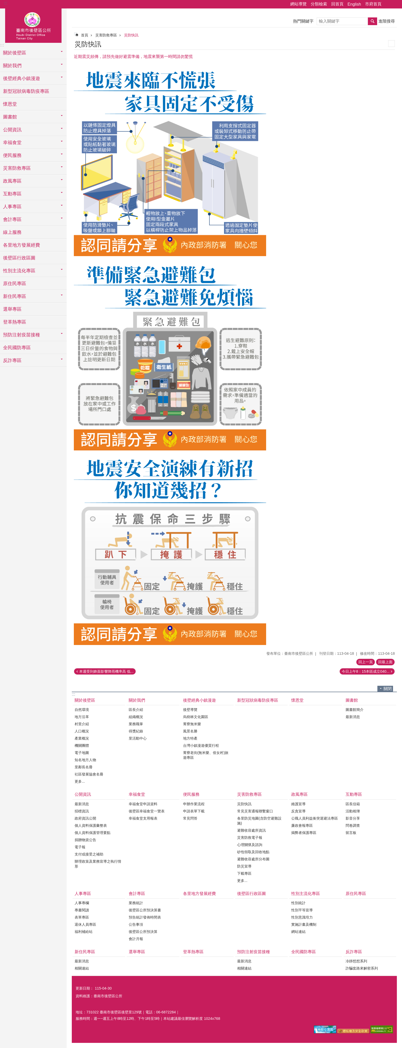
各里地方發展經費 (21, 245)
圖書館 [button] (10, 116)
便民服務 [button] (12, 155)
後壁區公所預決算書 (145, 910)
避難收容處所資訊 (251, 830)
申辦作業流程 (194, 804)
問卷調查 (353, 825)
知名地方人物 (85, 760)
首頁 (84, 35)
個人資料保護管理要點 (92, 833)
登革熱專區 (14, 322)
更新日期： (85, 988)
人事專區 (83, 893)
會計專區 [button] (12, 219)
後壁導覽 (190, 710)
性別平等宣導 (302, 910)
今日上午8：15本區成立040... (365, 671)
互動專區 (354, 794)
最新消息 (353, 717)
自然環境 (82, 710)
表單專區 (82, 917)
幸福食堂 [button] (12, 142)
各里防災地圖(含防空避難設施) (259, 820)
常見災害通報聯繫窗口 (255, 811)
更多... (80, 781)
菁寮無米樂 (192, 724)
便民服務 (191, 794)
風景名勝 (190, 731)
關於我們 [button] (12, 65)
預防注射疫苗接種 (253, 952)
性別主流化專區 (305, 893)
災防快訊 (131, 35)
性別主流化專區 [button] (19, 270)
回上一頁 (365, 662)
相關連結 (82, 968)
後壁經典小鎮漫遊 (199, 700)
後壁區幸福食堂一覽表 (147, 811)
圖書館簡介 (355, 710)
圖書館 (352, 700)
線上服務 (12, 232)
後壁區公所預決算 (143, 932)
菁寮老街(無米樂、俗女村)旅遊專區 (206, 755)
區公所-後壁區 (33, 25)
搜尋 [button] (372, 21)
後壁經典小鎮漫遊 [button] (21, 78)
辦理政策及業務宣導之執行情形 (98, 863)
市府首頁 (373, 4)
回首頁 (337, 4)
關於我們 (137, 700)
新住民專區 (85, 952)
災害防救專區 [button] (17, 168)
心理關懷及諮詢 (249, 845)
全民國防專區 (17, 347)
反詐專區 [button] (12, 360)
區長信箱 (353, 804)
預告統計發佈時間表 (145, 917)
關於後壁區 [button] (14, 52)
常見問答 (190, 818)
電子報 (80, 847)
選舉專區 (12, 309)
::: (5, 3)
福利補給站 (84, 932)
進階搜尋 (386, 21)
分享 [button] (388, 4)
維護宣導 (298, 804)
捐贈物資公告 (85, 840)
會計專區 (137, 893)
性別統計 (298, 903)
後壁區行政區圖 (19, 257)
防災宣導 (244, 866)
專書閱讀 (82, 910)
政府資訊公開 (85, 818)
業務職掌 (136, 724)
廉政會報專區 (302, 825)
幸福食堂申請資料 (143, 804)
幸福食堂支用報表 (143, 818)
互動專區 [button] (12, 193)
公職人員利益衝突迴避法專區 (314, 818)
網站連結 (298, 932)
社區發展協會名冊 (89, 774)
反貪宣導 (298, 811)
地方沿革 (82, 717)
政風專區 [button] (12, 181)
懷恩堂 (10, 104)
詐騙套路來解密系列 (362, 968)
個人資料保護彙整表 (91, 825)
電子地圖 (82, 753)
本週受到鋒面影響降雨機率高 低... (106, 671)
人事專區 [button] (12, 206)
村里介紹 (82, 724)
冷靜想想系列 (356, 961)
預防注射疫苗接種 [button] (21, 334)
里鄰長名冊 (84, 767)
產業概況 (82, 738)
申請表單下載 (194, 811)
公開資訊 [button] (12, 129)
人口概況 (82, 731)
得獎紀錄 (136, 731)
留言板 (351, 833)
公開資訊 (83, 794)
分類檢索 (319, 4)
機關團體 (82, 745)
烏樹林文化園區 (195, 717)
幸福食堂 (137, 794)
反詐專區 (354, 952)
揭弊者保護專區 (303, 833)
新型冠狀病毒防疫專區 (26, 91)
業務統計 (136, 903)
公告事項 (136, 924)
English (354, 4)
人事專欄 (82, 903)
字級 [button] (395, 4)
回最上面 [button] (385, 662)
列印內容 (391, 43)
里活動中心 (138, 738)
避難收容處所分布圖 (253, 859)
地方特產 (190, 738)
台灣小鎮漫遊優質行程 (201, 745)
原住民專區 (14, 283)
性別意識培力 (302, 917)
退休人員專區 (85, 924)
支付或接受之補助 (89, 854)
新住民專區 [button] (14, 296)
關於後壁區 (85, 700)
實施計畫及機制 (303, 924)
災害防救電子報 (249, 837)
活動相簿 (353, 811)
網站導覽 (298, 4)
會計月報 (136, 939)
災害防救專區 (106, 35)
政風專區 (299, 794)
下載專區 (244, 873)
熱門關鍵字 (303, 21)
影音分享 (353, 818)
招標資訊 (82, 811)
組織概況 (136, 717)
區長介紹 (136, 710)
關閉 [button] (388, 689)
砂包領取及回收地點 (253, 852)
